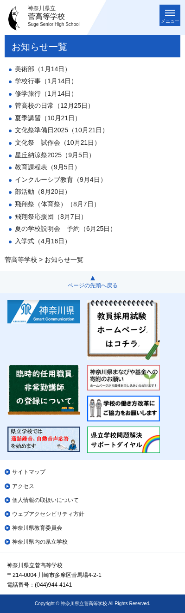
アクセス (23, 486)
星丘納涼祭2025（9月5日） (55, 155)
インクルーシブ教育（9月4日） (61, 179)
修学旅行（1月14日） (46, 93)
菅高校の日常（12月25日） (54, 105)
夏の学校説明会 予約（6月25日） (65, 228)
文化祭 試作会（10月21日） (58, 142)
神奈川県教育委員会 (37, 528)
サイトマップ (28, 472)
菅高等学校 (21, 259)
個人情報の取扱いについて (45, 500)
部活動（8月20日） (43, 191)
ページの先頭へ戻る (93, 285)
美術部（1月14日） (43, 69)
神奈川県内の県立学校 (40, 542)
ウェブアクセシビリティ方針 (48, 514)
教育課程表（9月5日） (48, 167)
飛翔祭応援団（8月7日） (51, 216)
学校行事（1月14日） (46, 81)
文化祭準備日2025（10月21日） (61, 130)
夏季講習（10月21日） (48, 118)
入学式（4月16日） (43, 241)
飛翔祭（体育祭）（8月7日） (57, 204)
